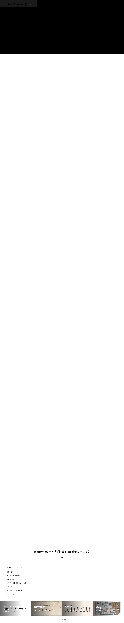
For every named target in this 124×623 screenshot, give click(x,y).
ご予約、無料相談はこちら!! (16, 583)
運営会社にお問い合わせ (15, 591)
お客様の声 (10, 580)
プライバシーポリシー (15, 568)
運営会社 (10, 587)
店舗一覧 (10, 572)
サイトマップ (11, 594)
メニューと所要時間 (13, 576)
